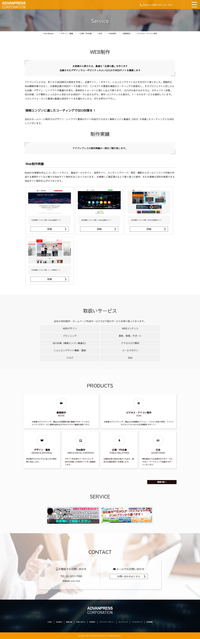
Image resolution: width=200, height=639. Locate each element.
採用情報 (149, 622)
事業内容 (161, 482)
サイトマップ (123, 622)
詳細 (49, 229)
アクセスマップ (137, 622)
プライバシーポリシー (107, 622)
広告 (99, 33)
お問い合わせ (80, 622)
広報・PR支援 (85, 33)
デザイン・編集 (66, 33)
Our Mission (48, 33)
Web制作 (112, 33)
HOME (49, 622)
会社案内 (59, 622)
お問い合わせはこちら (128, 576)
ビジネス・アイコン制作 (146, 33)
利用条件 (92, 622)
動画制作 (126, 33)
